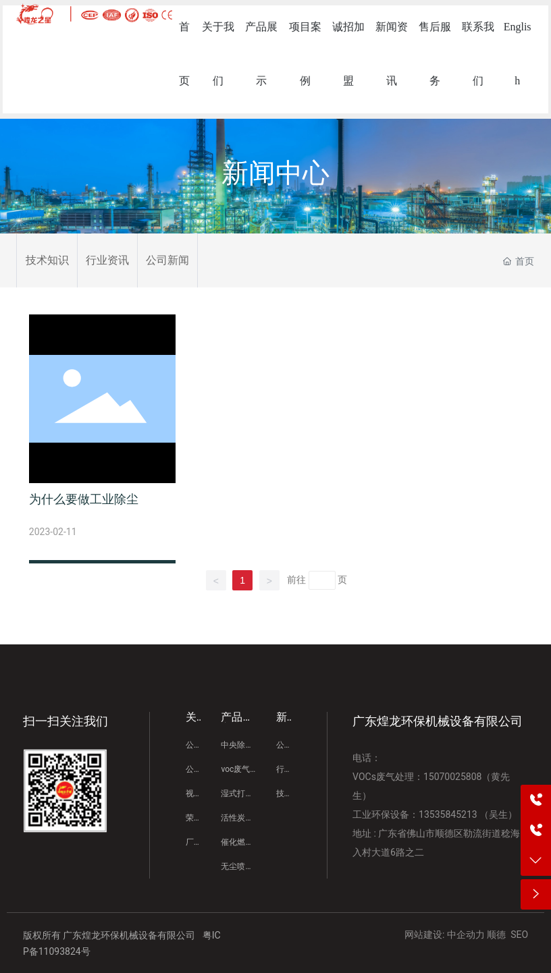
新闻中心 (275, 173)
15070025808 (452, 776)
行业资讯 (107, 260)
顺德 (496, 934)
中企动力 (466, 934)
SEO (519, 934)
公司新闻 (167, 260)
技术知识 (47, 260)
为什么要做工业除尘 (83, 499)
